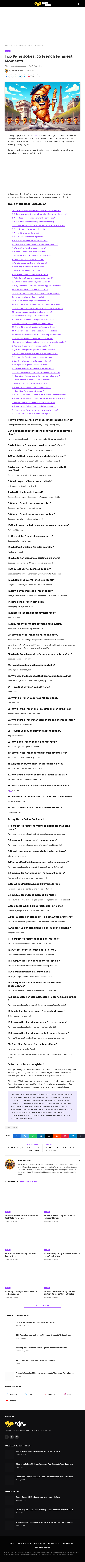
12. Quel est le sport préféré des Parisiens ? (30, 383)
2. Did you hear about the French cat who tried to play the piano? (39, 214)
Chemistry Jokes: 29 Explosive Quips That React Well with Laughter (44, 1464)
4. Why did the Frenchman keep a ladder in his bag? (33, 222)
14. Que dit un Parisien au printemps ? (28, 391)
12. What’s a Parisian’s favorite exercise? (29, 252)
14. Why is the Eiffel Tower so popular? (28, 259)
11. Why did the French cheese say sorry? (29, 248)
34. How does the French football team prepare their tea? (36, 335)
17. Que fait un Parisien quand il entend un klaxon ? (33, 402)
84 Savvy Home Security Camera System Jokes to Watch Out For (59, 1292)
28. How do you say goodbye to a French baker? (32, 312)
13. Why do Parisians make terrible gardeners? (31, 255)
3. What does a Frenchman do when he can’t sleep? (33, 218)
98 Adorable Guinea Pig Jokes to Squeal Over (20, 1254)
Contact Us (68, 1543)
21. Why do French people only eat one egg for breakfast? (36, 286)
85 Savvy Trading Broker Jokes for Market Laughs (21, 1292)
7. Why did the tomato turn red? (25, 233)
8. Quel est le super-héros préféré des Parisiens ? (33, 368)
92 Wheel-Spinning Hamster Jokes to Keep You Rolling (62, 1254)
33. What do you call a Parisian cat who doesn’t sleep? (35, 331)
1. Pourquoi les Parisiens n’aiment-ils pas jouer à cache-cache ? (39, 342)
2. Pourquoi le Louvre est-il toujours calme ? (31, 346)
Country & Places (11, 1127)
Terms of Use (39, 1543)
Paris (34, 135)
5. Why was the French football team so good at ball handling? (38, 225)
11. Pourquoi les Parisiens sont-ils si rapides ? (31, 380)
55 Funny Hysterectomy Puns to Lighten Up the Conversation (41, 1348)
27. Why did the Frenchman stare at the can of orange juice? (37, 308)
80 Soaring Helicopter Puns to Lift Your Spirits (35, 1322)
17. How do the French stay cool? (26, 270)
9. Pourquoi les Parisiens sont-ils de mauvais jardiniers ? (36, 372)
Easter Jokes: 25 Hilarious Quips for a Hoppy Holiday (38, 1451)
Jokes (8, 51)
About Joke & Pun (23, 1543)
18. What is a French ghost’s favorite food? (30, 274)
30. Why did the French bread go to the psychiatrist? (34, 319)
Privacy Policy (54, 1543)
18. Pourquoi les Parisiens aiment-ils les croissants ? (34, 406)
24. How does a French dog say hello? (28, 297)
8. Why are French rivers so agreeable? (28, 237)
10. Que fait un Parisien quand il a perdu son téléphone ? (36, 376)
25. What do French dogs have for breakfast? (31, 301)
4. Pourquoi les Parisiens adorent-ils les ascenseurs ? (35, 353)
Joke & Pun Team (17, 70)
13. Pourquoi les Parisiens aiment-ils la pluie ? (31, 387)
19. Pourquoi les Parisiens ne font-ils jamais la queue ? (35, 410)
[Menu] (7, 4)
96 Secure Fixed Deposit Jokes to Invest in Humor (60, 1216)
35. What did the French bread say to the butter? (32, 338)
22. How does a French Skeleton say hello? (30, 289)
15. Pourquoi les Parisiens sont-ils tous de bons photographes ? (39, 395)
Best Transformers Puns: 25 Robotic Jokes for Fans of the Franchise (44, 1477)
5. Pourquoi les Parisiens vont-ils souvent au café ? (34, 357)
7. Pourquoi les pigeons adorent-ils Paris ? (30, 365)
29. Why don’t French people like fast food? (30, 316)
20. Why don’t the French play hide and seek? (31, 282)
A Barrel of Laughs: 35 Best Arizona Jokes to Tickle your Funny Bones (45, 1373)
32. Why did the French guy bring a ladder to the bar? (34, 327)
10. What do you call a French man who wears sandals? (35, 244)
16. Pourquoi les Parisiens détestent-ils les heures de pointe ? (38, 398)
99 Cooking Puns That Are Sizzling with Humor (35, 1360)
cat (10, 790)
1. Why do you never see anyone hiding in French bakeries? (36, 210)
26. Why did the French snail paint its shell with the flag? (36, 304)
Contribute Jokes (42, 1547)
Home (10, 1543)
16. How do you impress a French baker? (28, 267)
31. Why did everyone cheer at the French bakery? (32, 323)
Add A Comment (42, 1305)
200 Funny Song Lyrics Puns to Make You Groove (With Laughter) (43, 1335)
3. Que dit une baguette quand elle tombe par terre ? (34, 350)
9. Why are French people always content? (30, 240)
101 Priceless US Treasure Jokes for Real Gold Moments (21, 1216)
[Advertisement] (42, 26)
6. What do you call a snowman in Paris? (29, 229)
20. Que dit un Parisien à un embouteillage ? (31, 414)
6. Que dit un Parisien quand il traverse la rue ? (31, 361)
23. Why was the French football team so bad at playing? (36, 293)
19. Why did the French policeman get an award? (32, 278)
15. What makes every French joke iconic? (29, 263)
